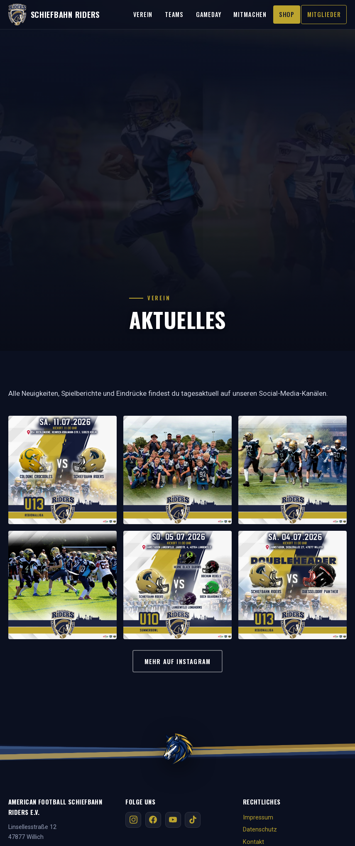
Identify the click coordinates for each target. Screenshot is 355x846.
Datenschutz (260, 829)
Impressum (258, 817)
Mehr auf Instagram (177, 661)
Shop (286, 14)
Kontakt (253, 842)
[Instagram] (133, 820)
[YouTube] (173, 820)
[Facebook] (153, 820)
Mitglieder (324, 14)
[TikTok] (193, 820)
